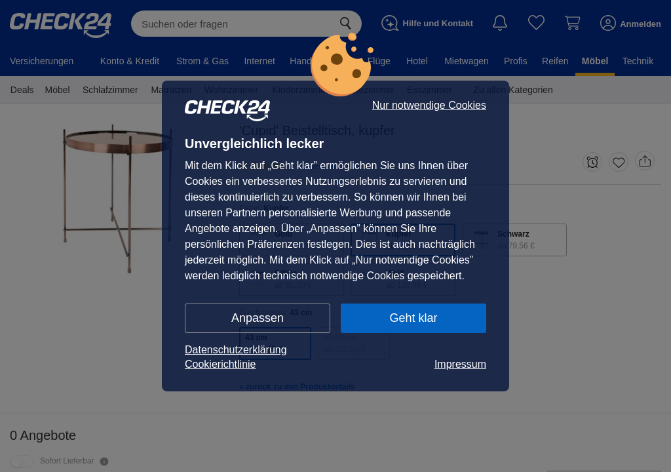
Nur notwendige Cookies (429, 105)
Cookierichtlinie (220, 364)
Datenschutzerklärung (236, 349)
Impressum (460, 364)
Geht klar (413, 317)
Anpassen (257, 317)
